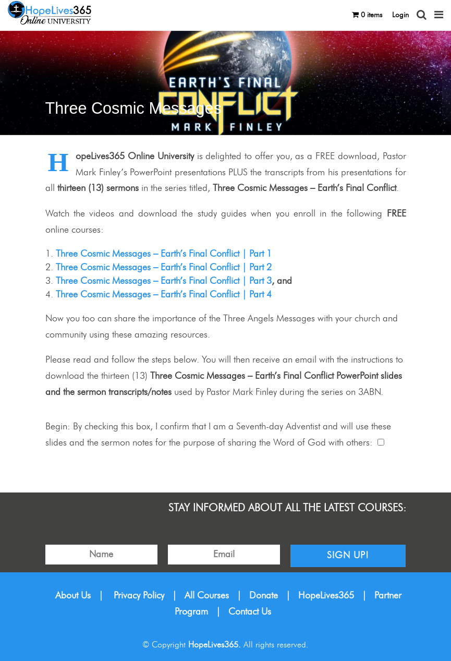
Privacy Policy (139, 595)
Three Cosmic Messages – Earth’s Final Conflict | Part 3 (164, 281)
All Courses (207, 595)
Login (400, 15)
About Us (73, 595)
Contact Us (249, 612)
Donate (263, 595)
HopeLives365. (214, 645)
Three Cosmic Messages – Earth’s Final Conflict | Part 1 (164, 254)
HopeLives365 (326, 595)
